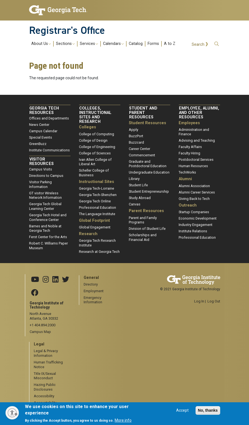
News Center (39, 125)
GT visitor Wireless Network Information (45, 195)
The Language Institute (97, 214)
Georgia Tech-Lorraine (96, 188)
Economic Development (198, 218)
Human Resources (193, 166)
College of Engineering (97, 147)
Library (134, 179)
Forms (153, 44)
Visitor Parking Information (40, 184)
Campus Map (40, 332)
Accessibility (44, 396)
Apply (133, 130)
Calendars (113, 44)
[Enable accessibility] (12, 412)
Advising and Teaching (197, 140)
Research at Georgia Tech (99, 252)
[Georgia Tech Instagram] (46, 280)
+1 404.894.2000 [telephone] (42, 325)
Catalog (136, 44)
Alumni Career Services (197, 192)
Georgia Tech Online (95, 201)
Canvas (134, 204)
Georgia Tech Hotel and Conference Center (47, 217)
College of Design (93, 140)
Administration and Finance (194, 132)
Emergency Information (93, 300)
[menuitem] (103, 43)
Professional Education (97, 207)
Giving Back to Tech (194, 199)
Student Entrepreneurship (149, 191)
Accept (182, 412)
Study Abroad (140, 198)
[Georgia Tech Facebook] (34, 293)
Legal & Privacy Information (46, 353)
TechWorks (187, 172)
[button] (216, 44)
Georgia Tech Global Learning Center (45, 206)
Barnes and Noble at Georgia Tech (45, 228)
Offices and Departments (49, 118)
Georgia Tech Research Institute (97, 242)
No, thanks (208, 412)
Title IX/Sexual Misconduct (45, 375)
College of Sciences (95, 153)
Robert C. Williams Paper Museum (48, 245)
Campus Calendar (43, 131)
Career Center (139, 149)
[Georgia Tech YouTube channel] (35, 280)
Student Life (138, 185)
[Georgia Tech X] (65, 280)
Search (198, 44)
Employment (94, 291)
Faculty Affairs (190, 147)
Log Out (213, 301)
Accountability (45, 403)
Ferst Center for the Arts (48, 237)
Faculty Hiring (189, 153)
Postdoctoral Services (196, 159)
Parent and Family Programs (143, 220)
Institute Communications (49, 150)
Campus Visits (40, 169)
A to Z (169, 44)
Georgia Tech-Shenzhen (98, 195)
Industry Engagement (195, 225)
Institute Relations (193, 231)
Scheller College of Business (94, 172)
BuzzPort (136, 136)
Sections (65, 44)
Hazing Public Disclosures (45, 387)
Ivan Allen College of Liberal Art (95, 161)
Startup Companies (194, 212)
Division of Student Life (147, 229)
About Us (41, 44)
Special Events (40, 137)
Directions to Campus (46, 176)
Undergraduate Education (149, 172)
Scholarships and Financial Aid (142, 237)
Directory (91, 284)
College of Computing (96, 134)
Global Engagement (95, 227)
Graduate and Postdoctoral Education (147, 163)
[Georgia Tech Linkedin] (55, 280)
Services (89, 44)
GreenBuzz (38, 144)
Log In (199, 301)
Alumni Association (194, 186)
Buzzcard (136, 142)
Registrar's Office (67, 30)
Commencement (142, 155)
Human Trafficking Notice (48, 364)
